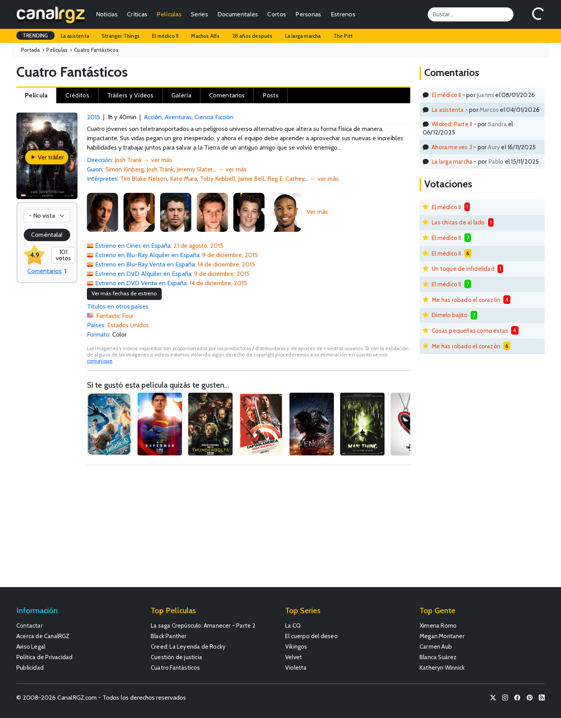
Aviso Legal (30, 646)
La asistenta (75, 36)
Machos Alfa (205, 36)
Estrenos (343, 14)
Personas (308, 14)
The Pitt (343, 36)
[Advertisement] (249, 529)
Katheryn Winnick (442, 667)
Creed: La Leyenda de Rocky (188, 646)
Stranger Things (120, 36)
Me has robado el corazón (466, 299)
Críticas (137, 14)
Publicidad (30, 667)
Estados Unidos (128, 325)
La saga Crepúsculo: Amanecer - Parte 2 (203, 625)
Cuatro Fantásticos (175, 667)
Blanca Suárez (438, 657)
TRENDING (35, 35)
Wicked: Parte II (452, 124)
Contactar (29, 625)
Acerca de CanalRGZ (43, 636)
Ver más (317, 211)
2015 (93, 117)
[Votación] (47, 215)
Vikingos (296, 646)
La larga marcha (303, 36)
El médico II (165, 36)
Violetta (296, 667)
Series (199, 14)
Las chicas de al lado (458, 222)
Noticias (107, 14)
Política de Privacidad (44, 657)
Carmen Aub (436, 646)
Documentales (237, 14)
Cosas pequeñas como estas (470, 330)
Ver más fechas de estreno (124, 293)
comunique (100, 361)
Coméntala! (46, 234)
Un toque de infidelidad (463, 268)
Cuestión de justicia (176, 657)
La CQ (293, 625)
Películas (169, 14)
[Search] (470, 14)
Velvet (293, 657)
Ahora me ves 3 (452, 147)
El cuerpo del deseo (311, 636)
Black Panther (169, 636)
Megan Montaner (442, 636)
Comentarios (44, 271)
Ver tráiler (47, 157)
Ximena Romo (438, 625)
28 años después (252, 36)
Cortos (276, 14)
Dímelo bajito (450, 315)
